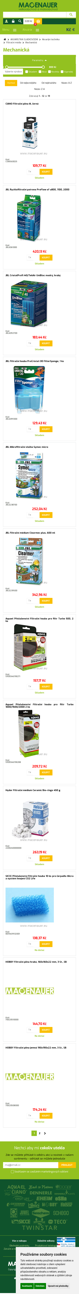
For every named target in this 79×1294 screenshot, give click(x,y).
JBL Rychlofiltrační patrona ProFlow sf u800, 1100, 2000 (37, 189)
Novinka (53, 72)
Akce (43, 72)
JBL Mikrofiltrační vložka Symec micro (27, 447)
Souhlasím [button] (27, 1286)
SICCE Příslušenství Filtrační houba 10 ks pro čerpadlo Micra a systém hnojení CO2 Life (39, 877)
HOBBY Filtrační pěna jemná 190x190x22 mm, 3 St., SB (36, 1047)
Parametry (39, 60)
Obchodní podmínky (19, 1245)
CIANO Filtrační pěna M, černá (22, 103)
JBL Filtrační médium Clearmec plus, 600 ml (30, 532)
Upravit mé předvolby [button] (58, 1286)
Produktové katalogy (46, 1245)
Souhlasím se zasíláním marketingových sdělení (39, 1172)
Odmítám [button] (40, 1286)
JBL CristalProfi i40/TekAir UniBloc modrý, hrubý (33, 275)
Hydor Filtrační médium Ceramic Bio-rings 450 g (33, 790)
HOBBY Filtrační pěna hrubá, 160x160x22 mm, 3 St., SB (36, 961)
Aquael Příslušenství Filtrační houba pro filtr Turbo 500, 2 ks (39, 620)
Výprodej (67, 72)
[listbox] (13, 71)
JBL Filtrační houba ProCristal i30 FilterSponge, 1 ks (35, 361)
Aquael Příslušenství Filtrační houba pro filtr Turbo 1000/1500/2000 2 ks (39, 706)
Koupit (46, 171)
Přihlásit (67, 1165)
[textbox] (34, 14)
